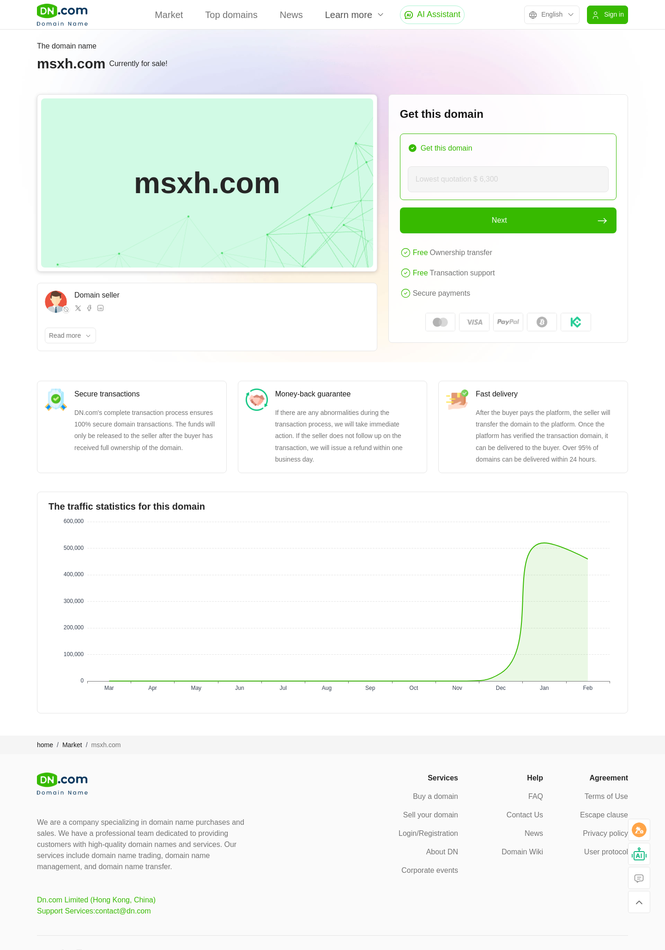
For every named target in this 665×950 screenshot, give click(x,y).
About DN (442, 852)
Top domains (231, 15)
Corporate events (429, 870)
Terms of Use (606, 796)
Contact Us (525, 815)
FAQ (535, 796)
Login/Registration (428, 833)
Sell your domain (430, 815)
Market (169, 15)
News (291, 15)
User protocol (606, 852)
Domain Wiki (522, 852)
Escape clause (604, 815)
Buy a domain (435, 796)
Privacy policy (605, 833)
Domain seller (97, 295)
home (45, 745)
